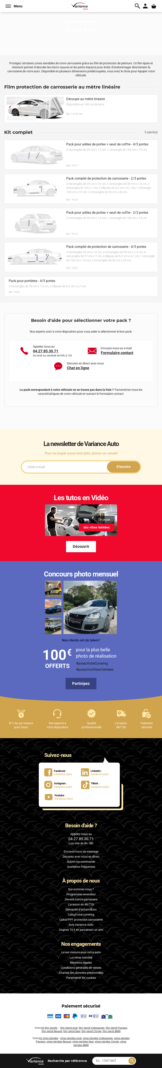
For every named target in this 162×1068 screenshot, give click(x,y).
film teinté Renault (52, 1031)
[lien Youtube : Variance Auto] (60, 797)
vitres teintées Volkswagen (98, 1038)
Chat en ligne (78, 368)
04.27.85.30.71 (45, 351)
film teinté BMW (112, 1031)
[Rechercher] (131, 1060)
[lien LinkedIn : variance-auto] (97, 772)
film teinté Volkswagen (92, 1027)
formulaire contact (111, 393)
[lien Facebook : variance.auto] (61, 772)
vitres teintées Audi (71, 1038)
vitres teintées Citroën (107, 1041)
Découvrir (81, 546)
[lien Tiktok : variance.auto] (96, 784)
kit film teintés (49, 1027)
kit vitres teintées (48, 1038)
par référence (67, 1061)
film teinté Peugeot (116, 1027)
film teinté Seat (71, 1031)
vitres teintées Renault (58, 1041)
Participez (81, 683)
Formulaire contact (117, 353)
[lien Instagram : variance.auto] (61, 784)
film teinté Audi (69, 1027)
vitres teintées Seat (83, 1041)
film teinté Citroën (91, 1031)
